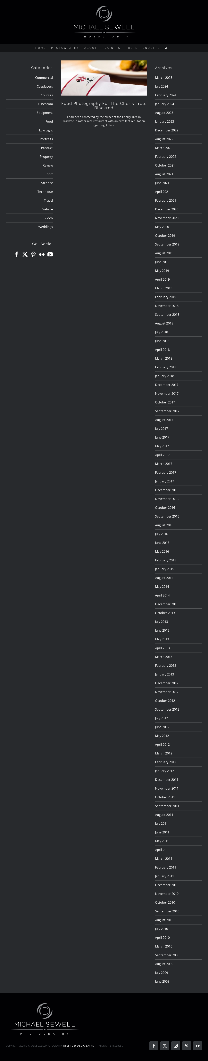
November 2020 (167, 218)
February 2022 (165, 156)
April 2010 (162, 937)
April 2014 (162, 595)
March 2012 (163, 753)
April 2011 (162, 850)
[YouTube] (50, 254)
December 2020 (166, 209)
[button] (166, 48)
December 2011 (166, 779)
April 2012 (162, 744)
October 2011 (165, 797)
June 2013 (162, 630)
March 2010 (163, 946)
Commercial (44, 77)
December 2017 (166, 385)
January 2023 (164, 121)
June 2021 (162, 183)
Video (49, 218)
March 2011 (163, 858)
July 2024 (161, 86)
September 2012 (167, 709)
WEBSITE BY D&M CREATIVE (78, 1045)
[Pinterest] (33, 254)
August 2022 (164, 139)
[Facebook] (16, 254)
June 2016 (162, 543)
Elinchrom (45, 104)
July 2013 (161, 622)
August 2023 (164, 113)
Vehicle (47, 209)
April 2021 (162, 192)
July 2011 (161, 823)
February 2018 (165, 367)
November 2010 (167, 894)
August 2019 (164, 253)
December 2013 (166, 604)
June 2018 (162, 341)
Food (49, 121)
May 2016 (162, 551)
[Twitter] (25, 254)
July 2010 (161, 929)
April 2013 (162, 648)
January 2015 (164, 569)
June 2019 (162, 262)
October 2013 (165, 613)
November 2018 (167, 306)
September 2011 (167, 806)
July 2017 (161, 428)
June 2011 (162, 832)
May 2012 (162, 736)
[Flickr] (42, 254)
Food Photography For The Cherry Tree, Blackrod (104, 105)
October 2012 (165, 700)
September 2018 (167, 314)
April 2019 (162, 279)
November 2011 (167, 788)
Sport (49, 174)
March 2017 (163, 464)
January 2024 (164, 104)
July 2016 (161, 534)
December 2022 (166, 130)
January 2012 (164, 771)
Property (46, 156)
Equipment (45, 113)
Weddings (45, 227)
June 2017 (162, 437)
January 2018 (164, 376)
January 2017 (164, 481)
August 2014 (164, 578)
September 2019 (167, 244)
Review (48, 165)
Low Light (46, 130)
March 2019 (163, 288)
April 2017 (162, 455)
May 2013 (162, 639)
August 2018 (164, 323)
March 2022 (163, 148)
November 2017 (167, 393)
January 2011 (164, 876)
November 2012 (167, 692)
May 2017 (162, 446)
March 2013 (163, 657)
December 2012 (166, 683)
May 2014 (162, 586)
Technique (45, 192)
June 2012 (162, 727)
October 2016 (165, 507)
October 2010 (165, 902)
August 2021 (164, 174)
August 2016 (164, 525)
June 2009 (162, 981)
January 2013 (164, 674)
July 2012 (161, 718)
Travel (48, 200)
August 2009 (164, 964)
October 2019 (165, 235)
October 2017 (165, 402)
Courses (47, 95)
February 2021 (165, 200)
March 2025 (163, 77)
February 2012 (165, 762)
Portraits (46, 139)
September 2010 (167, 911)
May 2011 (162, 841)
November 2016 (167, 499)
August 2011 (164, 815)
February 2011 (165, 867)
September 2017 (167, 411)
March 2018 (163, 358)
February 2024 (165, 95)
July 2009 (161, 973)
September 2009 (167, 955)
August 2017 (164, 420)
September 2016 (167, 516)
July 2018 (161, 332)
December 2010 (166, 885)
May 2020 (162, 227)
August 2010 (164, 920)
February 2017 (165, 472)
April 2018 (162, 349)
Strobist (47, 183)
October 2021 (165, 165)
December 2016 (166, 490)
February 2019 (165, 297)
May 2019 (162, 271)
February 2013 (165, 665)
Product (47, 148)
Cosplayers (45, 86)
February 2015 (165, 560)
